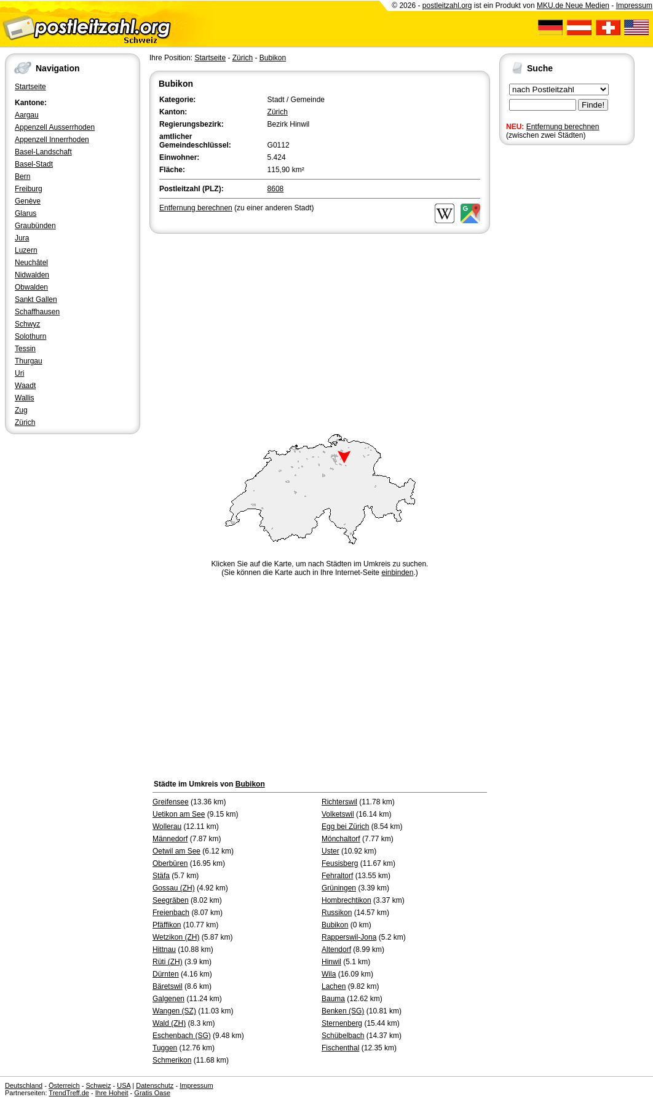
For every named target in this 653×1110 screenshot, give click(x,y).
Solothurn (30, 336)
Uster (330, 851)
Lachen (334, 986)
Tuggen (164, 1048)
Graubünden (35, 225)
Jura (22, 238)
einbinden (397, 572)
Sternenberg (342, 1023)
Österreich (64, 1085)
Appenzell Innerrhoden (52, 139)
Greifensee (170, 802)
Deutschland (23, 1085)
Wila (329, 974)
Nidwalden (32, 275)
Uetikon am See (178, 814)
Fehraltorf (337, 875)
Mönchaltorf (341, 838)
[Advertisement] (319, 328)
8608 (275, 188)
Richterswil (339, 802)
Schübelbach (343, 1035)
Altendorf (336, 949)
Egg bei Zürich (345, 826)
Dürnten (165, 974)
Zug (21, 410)
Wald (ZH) (169, 1023)
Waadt (25, 385)
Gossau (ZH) (173, 888)
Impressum (634, 5)
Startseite (30, 86)
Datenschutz (154, 1085)
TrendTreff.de (69, 1092)
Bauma (333, 998)
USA (123, 1085)
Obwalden (31, 287)
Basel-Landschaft (43, 152)
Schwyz (27, 324)
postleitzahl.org (447, 5)
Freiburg (28, 188)
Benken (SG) (343, 1011)
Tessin (25, 348)
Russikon (337, 912)
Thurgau (28, 361)
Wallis (24, 398)
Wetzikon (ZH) (175, 937)
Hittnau (164, 949)
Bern (22, 176)
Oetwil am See (176, 851)
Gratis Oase (152, 1092)
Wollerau (166, 826)
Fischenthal (340, 1048)
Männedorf (170, 838)
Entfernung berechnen (563, 126)
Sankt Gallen (36, 299)
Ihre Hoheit (112, 1092)
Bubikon (272, 58)
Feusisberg (340, 863)
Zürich (25, 422)
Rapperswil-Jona (349, 937)
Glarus (25, 213)
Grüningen (339, 888)
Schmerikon (171, 1060)
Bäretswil (167, 986)
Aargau (27, 115)
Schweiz (98, 1085)
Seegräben (170, 900)
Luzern (26, 250)
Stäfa (161, 875)
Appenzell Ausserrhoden (55, 127)
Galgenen (168, 998)
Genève (28, 201)
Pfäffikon (166, 925)
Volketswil (338, 814)
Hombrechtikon (346, 900)
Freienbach (170, 912)
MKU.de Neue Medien (573, 5)
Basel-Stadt (34, 164)
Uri (19, 373)
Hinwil (331, 961)
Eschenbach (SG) (181, 1035)
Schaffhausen (37, 311)
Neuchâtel (31, 262)
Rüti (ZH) (167, 961)
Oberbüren (170, 863)
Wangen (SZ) (174, 1011)
